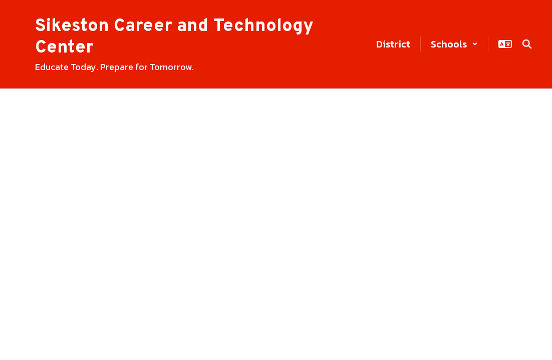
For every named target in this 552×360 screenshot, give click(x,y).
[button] (454, 44)
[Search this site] (527, 44)
